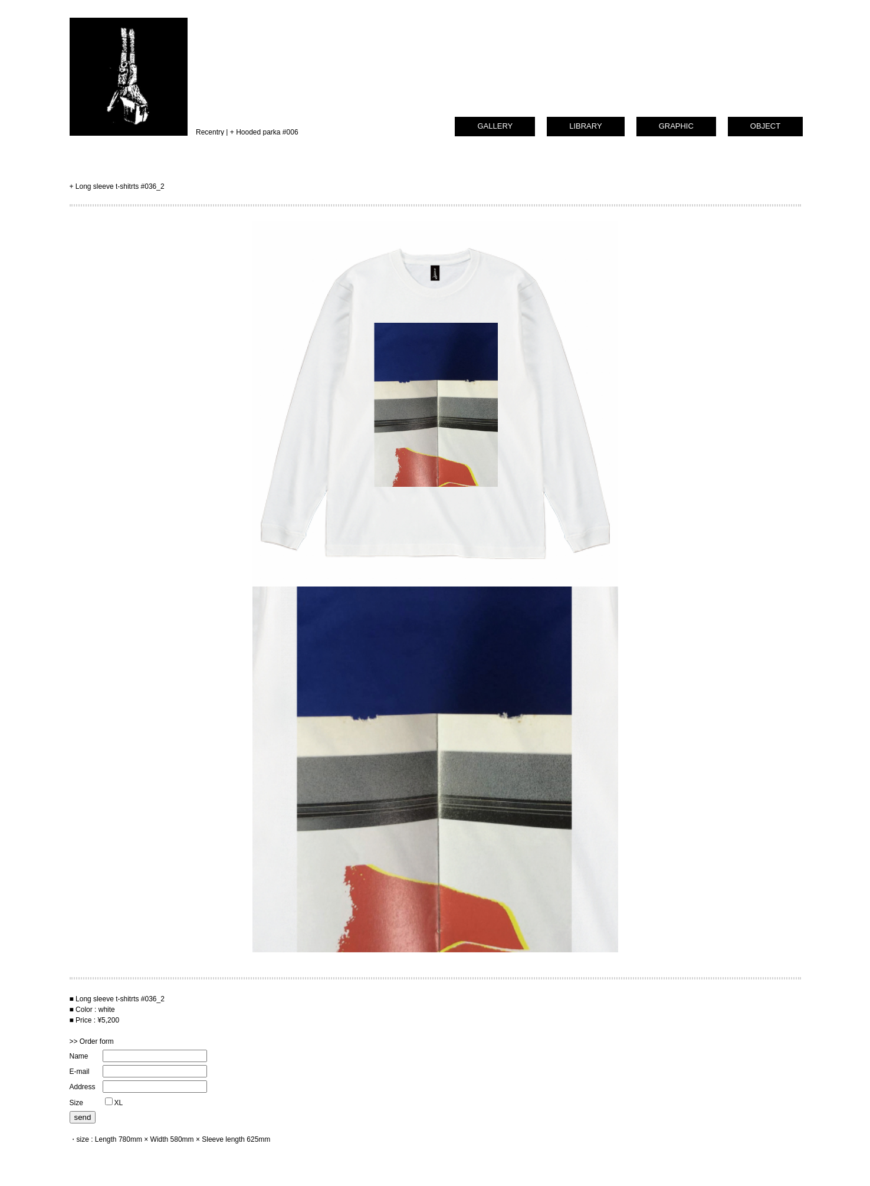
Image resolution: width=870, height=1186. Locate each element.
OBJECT (765, 126)
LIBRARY (585, 126)
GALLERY (495, 126)
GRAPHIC (676, 126)
